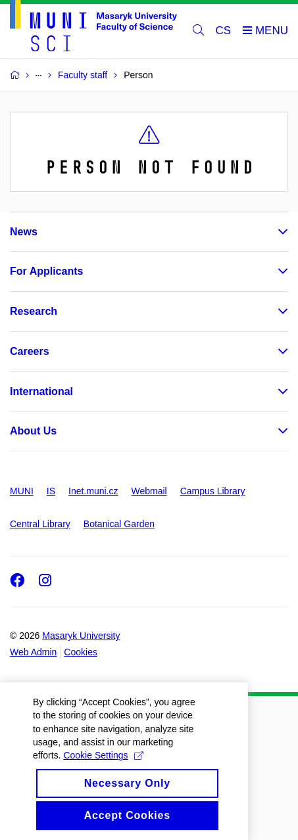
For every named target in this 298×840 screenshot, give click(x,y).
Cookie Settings (103, 755)
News (23, 231)
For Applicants (46, 271)
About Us (33, 430)
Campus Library (212, 491)
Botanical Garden (119, 524)
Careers (29, 351)
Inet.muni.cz (93, 491)
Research (33, 311)
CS (224, 30)
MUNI (22, 491)
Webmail (149, 491)
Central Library (40, 524)
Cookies (80, 652)
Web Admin (33, 652)
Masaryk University (81, 635)
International (41, 391)
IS (51, 491)
